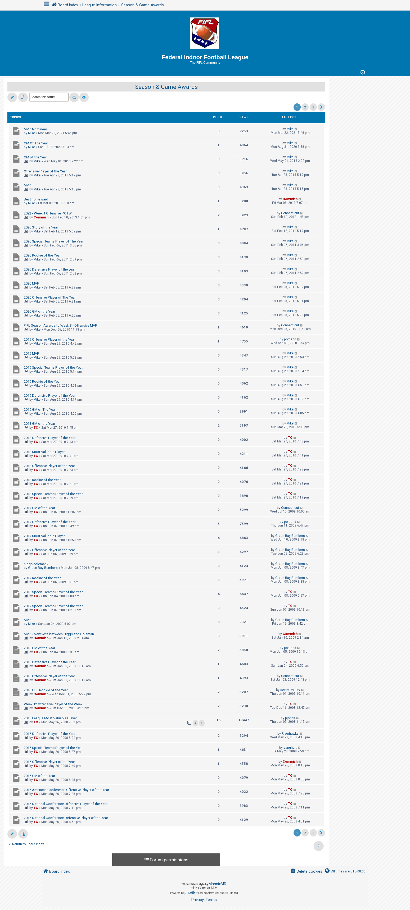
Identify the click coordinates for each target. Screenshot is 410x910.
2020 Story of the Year (41, 227)
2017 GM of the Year (39, 508)
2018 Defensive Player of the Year (49, 438)
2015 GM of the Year (39, 776)
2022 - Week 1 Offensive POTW (48, 213)
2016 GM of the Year (39, 648)
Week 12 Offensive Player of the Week (53, 704)
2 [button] (305, 107)
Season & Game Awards (166, 87)
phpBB (190, 892)
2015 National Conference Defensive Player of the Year (66, 818)
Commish (290, 199)
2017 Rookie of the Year (42, 578)
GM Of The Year (36, 143)
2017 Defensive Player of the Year (49, 522)
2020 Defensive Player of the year (49, 269)
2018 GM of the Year (39, 424)
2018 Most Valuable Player (44, 452)
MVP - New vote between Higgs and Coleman (59, 634)
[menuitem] (306, 871)
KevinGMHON (290, 690)
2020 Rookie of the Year (42, 255)
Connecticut (290, 213)
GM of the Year (35, 157)
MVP (27, 185)
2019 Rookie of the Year (42, 381)
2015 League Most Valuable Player (50, 718)
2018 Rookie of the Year (42, 480)
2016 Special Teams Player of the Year (53, 592)
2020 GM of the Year (39, 311)
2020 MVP (31, 283)
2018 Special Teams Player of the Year (53, 494)
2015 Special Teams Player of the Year (53, 748)
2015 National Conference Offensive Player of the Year (65, 804)
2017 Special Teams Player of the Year (53, 606)
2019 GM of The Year (40, 409)
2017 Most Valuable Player (44, 536)
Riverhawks (290, 733)
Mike (31, 133)
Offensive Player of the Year (45, 171)
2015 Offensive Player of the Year (49, 762)
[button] (321, 107)
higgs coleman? (36, 564)
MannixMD (217, 883)
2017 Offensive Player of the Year (49, 550)
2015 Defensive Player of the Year (49, 734)
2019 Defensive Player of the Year (49, 395)
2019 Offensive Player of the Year (49, 339)
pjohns (290, 718)
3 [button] (313, 107)
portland (290, 339)
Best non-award (36, 199)
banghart (290, 747)
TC (36, 427)
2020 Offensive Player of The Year (50, 297)
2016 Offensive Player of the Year (49, 676)
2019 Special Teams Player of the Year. (53, 367)
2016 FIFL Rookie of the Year (46, 690)
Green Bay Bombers (290, 536)
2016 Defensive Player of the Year (49, 662)
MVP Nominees (36, 129)
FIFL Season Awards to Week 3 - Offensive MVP (60, 325)
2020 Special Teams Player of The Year (53, 241)
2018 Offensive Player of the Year (49, 466)
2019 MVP (31, 353)
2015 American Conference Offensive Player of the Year (66, 790)
